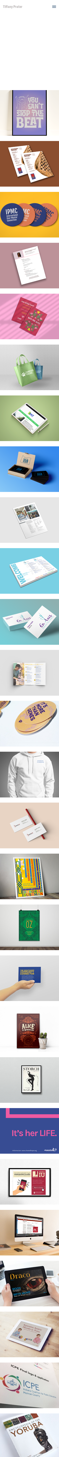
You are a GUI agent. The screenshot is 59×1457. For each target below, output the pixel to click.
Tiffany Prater (12, 6)
